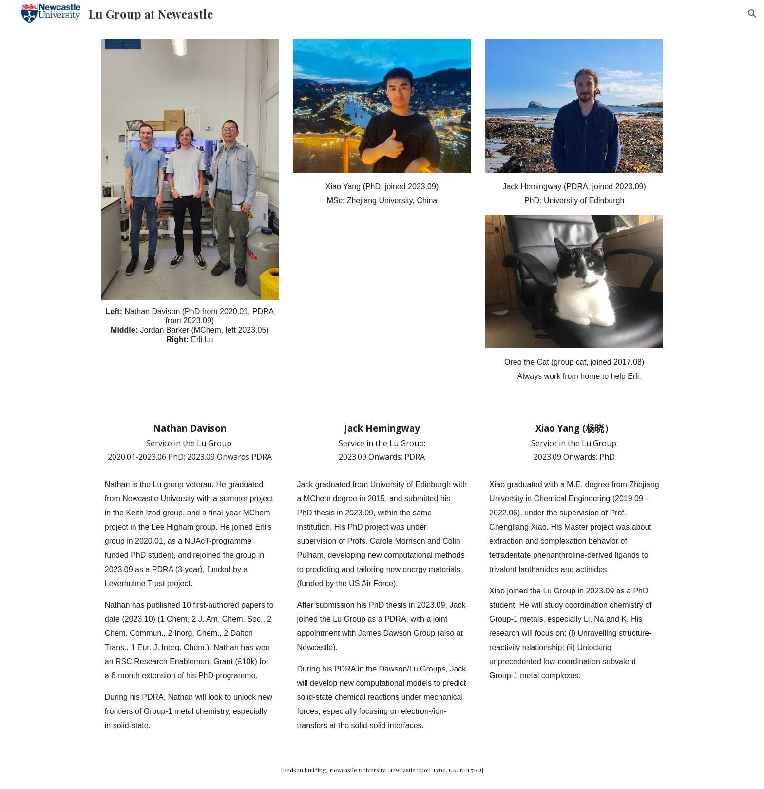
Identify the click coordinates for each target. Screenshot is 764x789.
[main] (190, 325)
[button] (752, 13)
